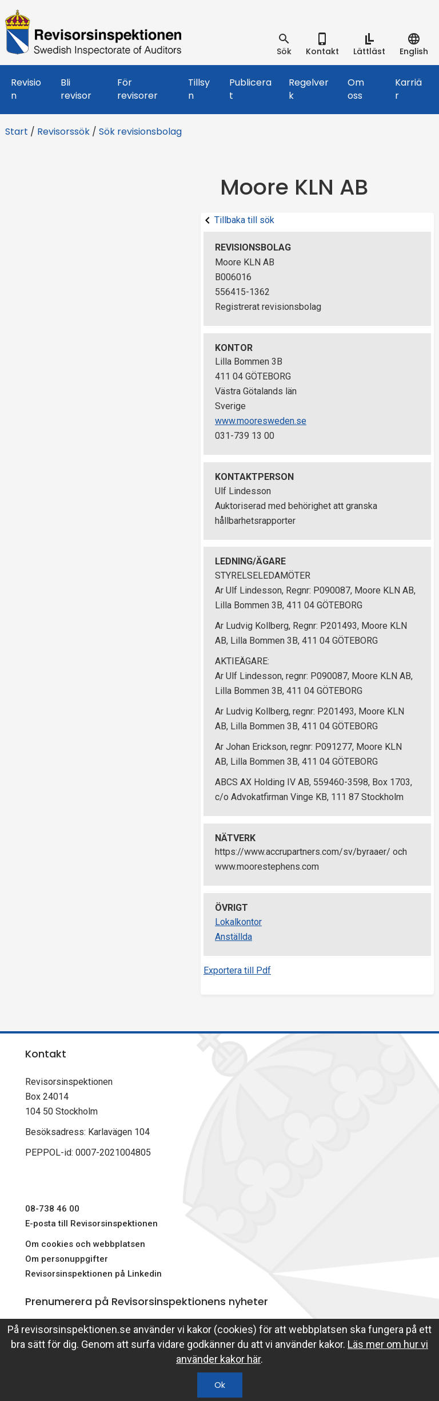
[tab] (284, 44)
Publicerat (250, 89)
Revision (26, 89)
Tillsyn (199, 89)
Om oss (356, 89)
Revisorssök (63, 131)
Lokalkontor (238, 921)
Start (16, 131)
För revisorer (137, 89)
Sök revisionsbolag (140, 131)
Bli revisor (76, 89)
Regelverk (309, 89)
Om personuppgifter (66, 1259)
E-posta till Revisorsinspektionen (91, 1223)
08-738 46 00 (52, 1209)
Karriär (408, 89)
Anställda (233, 936)
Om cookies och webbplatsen (85, 1244)
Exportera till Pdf (237, 970)
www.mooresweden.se (260, 420)
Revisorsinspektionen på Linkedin (93, 1274)
